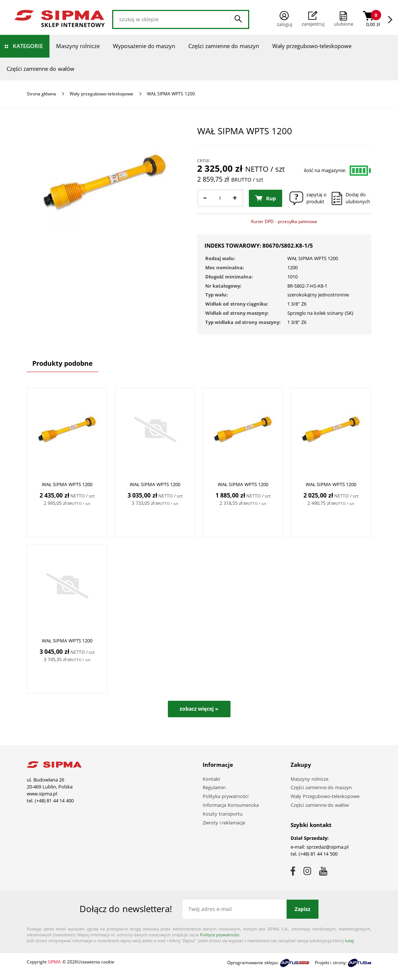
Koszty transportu (223, 813)
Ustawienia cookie (95, 962)
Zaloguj (284, 19)
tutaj (349, 940)
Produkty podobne (62, 363)
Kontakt (211, 779)
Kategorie (28, 46)
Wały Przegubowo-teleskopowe (325, 796)
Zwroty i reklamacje (224, 822)
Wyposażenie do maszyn (144, 46)
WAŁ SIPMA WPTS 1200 (67, 484)
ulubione (343, 24)
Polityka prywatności (225, 796)
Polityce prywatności (219, 934)
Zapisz (302, 908)
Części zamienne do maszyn (223, 46)
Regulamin (214, 787)
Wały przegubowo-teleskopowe (311, 46)
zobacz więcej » (199, 708)
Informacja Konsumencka (231, 805)
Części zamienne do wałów (40, 68)
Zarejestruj (313, 19)
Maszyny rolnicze (78, 46)
